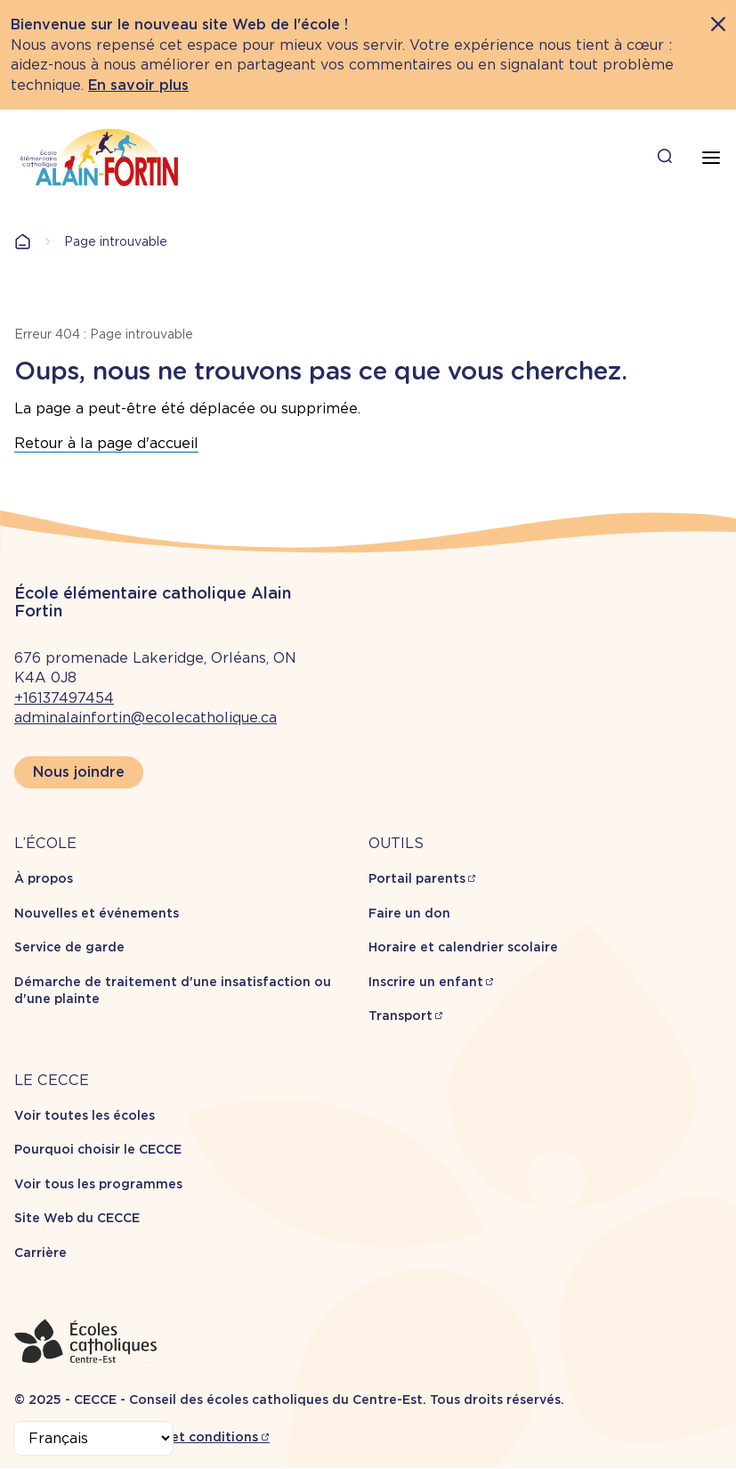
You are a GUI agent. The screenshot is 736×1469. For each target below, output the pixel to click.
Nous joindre (79, 771)
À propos (43, 878)
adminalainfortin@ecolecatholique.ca (145, 717)
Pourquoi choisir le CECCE (98, 1149)
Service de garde (69, 947)
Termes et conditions (189, 1437)
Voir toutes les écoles (84, 1115)
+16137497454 (64, 698)
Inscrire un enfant (425, 982)
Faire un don (409, 913)
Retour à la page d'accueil (106, 443)
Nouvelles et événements (96, 913)
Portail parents (416, 878)
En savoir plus (138, 85)
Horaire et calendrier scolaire (463, 947)
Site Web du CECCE (77, 1218)
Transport (400, 1015)
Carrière (40, 1252)
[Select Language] (93, 1438)
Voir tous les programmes (98, 1184)
